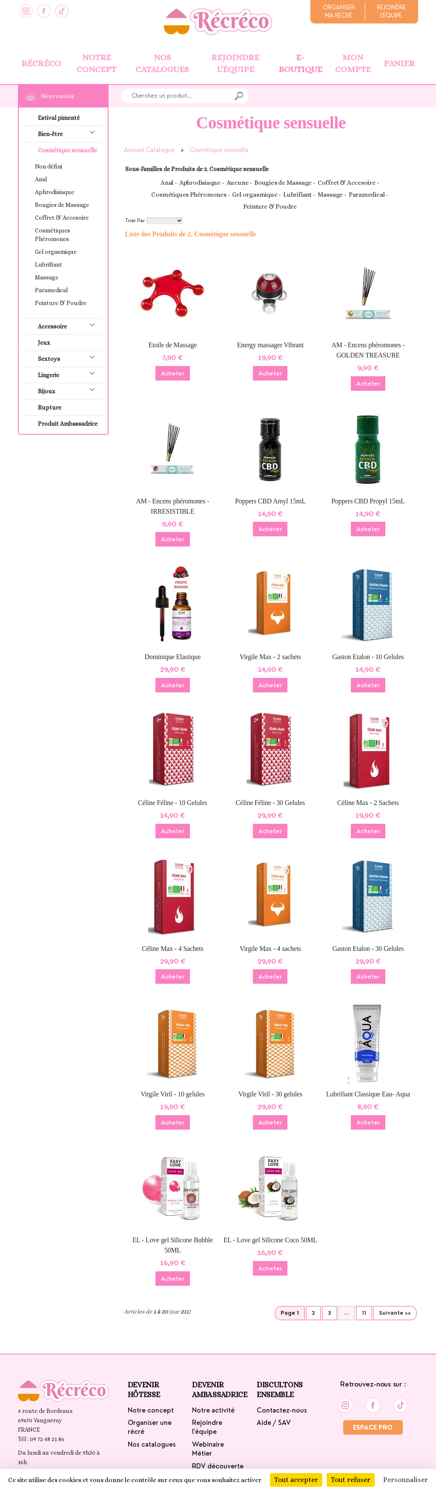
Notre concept (96, 63)
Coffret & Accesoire (62, 217)
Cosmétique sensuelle (69, 149)
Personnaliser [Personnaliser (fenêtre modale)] (405, 1480)
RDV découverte (218, 1466)
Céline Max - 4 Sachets (173, 948)
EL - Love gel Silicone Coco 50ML (270, 1240)
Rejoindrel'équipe (391, 11)
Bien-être (69, 132)
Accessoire (69, 325)
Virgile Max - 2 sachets (270, 656)
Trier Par (135, 221)
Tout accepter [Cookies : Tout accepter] (296, 1480)
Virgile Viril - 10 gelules (172, 1094)
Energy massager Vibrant (270, 345)
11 (364, 1313)
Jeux (44, 342)
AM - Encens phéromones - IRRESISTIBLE (172, 506)
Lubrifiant (48, 264)
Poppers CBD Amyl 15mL (270, 501)
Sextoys (69, 357)
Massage (46, 277)
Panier (399, 63)
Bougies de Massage (62, 204)
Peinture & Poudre (60, 302)
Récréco (41, 63)
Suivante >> (395, 1313)
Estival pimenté (59, 117)
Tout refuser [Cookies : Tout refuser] (350, 1480)
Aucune (238, 182)
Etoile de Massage (172, 345)
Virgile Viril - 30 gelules (270, 1094)
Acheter (172, 373)
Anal (41, 179)
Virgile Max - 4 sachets (270, 948)
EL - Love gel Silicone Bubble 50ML (172, 1245)
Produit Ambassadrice (68, 423)
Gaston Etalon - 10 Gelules (368, 656)
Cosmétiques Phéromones (52, 234)
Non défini (48, 166)
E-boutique (300, 63)
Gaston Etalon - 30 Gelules (368, 948)
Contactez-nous (282, 1410)
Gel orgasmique (56, 251)
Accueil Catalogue (149, 149)
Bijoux (69, 390)
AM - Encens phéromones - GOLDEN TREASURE (368, 350)
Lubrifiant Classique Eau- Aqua (368, 1094)
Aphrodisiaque (54, 192)
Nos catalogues (162, 63)
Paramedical (51, 290)
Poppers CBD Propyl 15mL (368, 501)
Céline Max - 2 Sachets (368, 802)
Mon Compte (353, 63)
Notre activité (213, 1410)
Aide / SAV (274, 1423)
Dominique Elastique (173, 656)
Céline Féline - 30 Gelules (270, 802)
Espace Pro (373, 1427)
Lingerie (69, 373)
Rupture (49, 407)
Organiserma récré (339, 11)
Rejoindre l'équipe (235, 63)
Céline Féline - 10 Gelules (172, 802)
